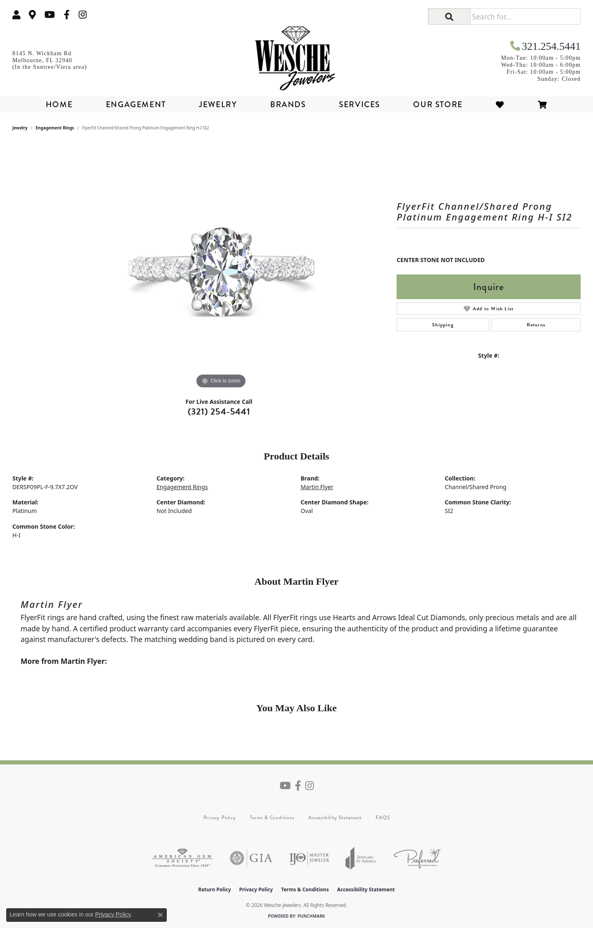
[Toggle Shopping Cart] (543, 104)
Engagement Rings (55, 128)
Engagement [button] (136, 104)
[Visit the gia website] (251, 858)
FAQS (383, 817)
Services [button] (359, 104)
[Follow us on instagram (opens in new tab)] (83, 14)
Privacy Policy (219, 817)
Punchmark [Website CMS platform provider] (311, 916)
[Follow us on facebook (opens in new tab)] (66, 14)
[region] (221, 267)
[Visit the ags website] (182, 858)
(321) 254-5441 (219, 411)
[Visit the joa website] (361, 858)
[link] (32, 14)
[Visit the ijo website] (309, 858)
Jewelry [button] (218, 104)
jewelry (20, 128)
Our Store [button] (437, 104)
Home (59, 104)
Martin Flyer (317, 487)
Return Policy (214, 889)
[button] (16, 14)
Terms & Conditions (272, 817)
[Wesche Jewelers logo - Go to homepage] (296, 55)
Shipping (443, 324)
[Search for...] (525, 16)
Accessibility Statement (334, 817)
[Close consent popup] (160, 914)
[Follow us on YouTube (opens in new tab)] (49, 14)
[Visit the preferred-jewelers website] (417, 858)
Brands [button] (288, 104)
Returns (536, 324)
